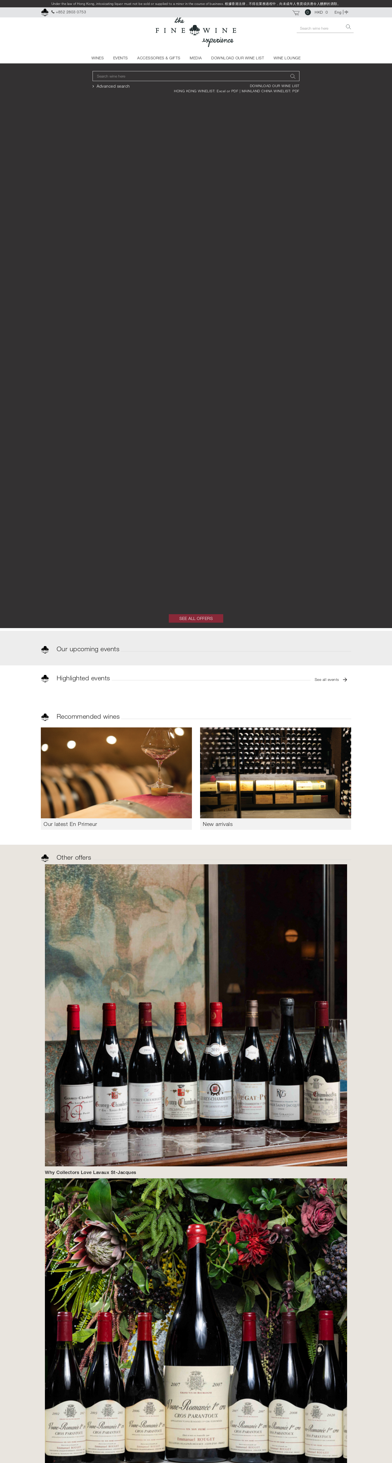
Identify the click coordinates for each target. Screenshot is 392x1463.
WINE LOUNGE (287, 58)
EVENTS (120, 58)
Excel (222, 91)
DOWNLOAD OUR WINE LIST (237, 58)
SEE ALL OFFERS (196, 618)
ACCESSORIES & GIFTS (158, 58)
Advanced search (113, 86)
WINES (97, 58)
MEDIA (196, 58)
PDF (235, 91)
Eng (338, 12)
